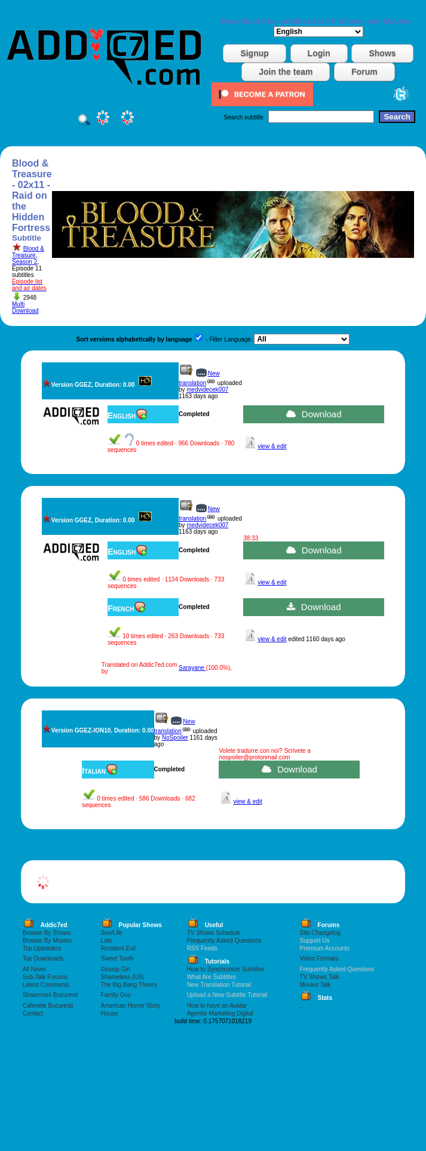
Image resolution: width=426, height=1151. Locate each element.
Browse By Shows (47, 933)
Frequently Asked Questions (224, 940)
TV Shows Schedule (214, 933)
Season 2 (24, 261)
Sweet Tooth (117, 958)
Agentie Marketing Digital (220, 1013)
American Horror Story (130, 1005)
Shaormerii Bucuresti (50, 995)
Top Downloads (43, 958)
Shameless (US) (123, 977)
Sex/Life (111, 933)
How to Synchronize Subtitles (226, 969)
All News (34, 969)
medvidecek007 (207, 389)
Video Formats (319, 958)
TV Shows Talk (319, 977)
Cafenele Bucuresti (48, 1005)
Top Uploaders (42, 948)
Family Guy (116, 995)
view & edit (272, 446)
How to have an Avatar (217, 1005)
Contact (33, 1013)
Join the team (285, 71)
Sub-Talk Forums (45, 977)
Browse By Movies (47, 940)
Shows (382, 53)
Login (319, 53)
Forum (364, 71)
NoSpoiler (175, 737)
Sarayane (192, 667)
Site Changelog (320, 933)
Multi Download (25, 307)
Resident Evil (118, 948)
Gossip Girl (115, 969)
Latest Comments (46, 984)
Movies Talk (315, 984)
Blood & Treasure (28, 251)
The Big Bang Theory (129, 984)
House (109, 1013)
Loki (106, 940)
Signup (254, 53)
